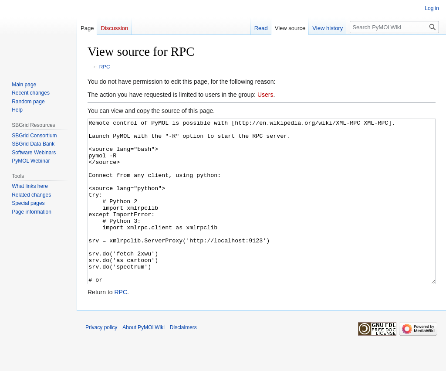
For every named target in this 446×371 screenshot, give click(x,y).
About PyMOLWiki (143, 360)
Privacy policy (101, 360)
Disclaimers (183, 360)
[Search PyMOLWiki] (394, 27)
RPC (104, 66)
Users (265, 94)
